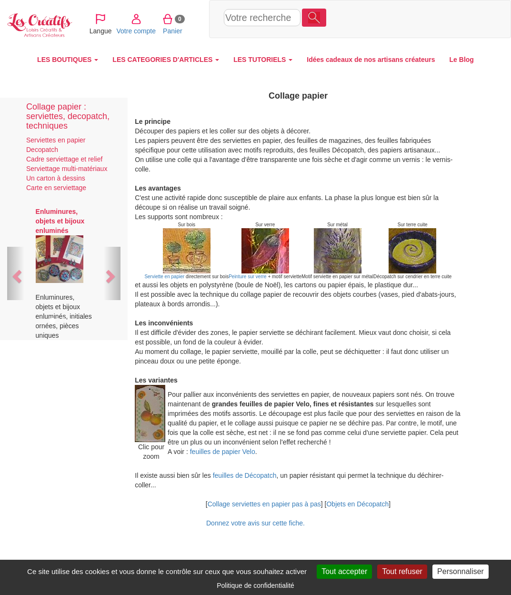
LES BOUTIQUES (67, 59)
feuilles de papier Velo (222, 451)
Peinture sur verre (247, 276)
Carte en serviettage (56, 188)
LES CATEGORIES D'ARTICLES (165, 59)
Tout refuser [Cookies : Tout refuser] (402, 571)
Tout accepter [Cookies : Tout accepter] (344, 571)
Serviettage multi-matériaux (66, 168)
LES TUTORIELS (262, 59)
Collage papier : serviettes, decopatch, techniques (68, 116)
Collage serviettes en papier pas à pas (264, 504)
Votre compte (396, 18)
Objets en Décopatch (357, 504)
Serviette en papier (164, 276)
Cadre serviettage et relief (64, 159)
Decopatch (42, 149)
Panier (433, 18)
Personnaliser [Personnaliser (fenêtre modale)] (460, 571)
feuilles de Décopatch (245, 475)
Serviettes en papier (56, 140)
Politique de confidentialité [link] (255, 585)
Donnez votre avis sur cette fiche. (255, 523)
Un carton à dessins (55, 178)
